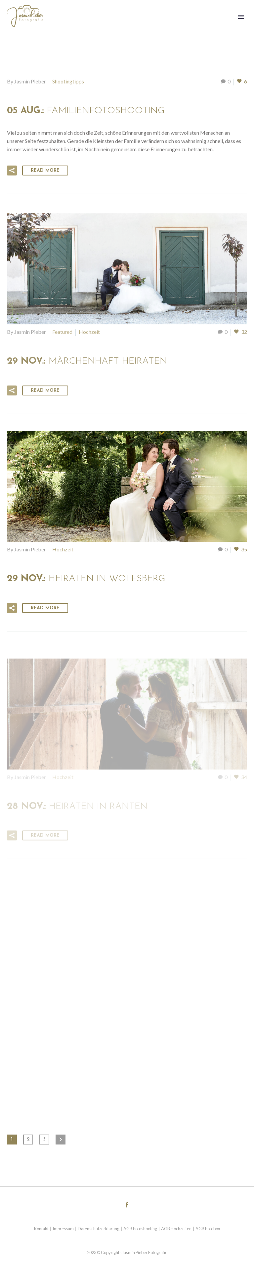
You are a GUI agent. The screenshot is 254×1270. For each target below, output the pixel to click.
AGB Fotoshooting (140, 1229)
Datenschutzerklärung (98, 1229)
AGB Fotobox (207, 1229)
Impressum (63, 1229)
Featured (62, 334)
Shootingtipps (68, 82)
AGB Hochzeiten (176, 1229)
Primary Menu (241, 17)
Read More (45, 171)
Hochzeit (89, 334)
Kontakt (41, 1229)
